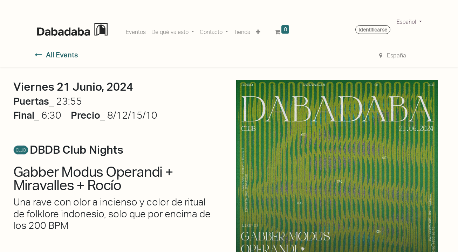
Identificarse (372, 30)
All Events (56, 55)
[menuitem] (136, 30)
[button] (258, 30)
